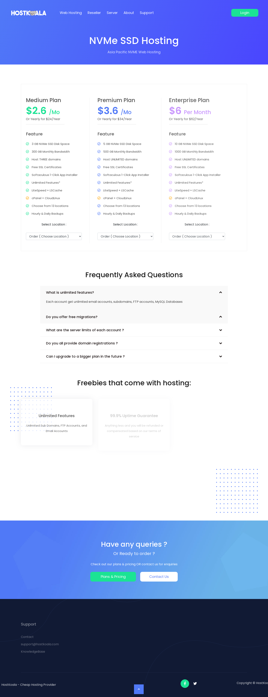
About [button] (129, 12)
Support (147, 12)
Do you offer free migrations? (71, 316)
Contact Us (159, 576)
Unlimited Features (57, 415)
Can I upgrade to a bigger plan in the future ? (85, 356)
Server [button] (112, 12)
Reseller (94, 12)
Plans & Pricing (113, 576)
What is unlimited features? (70, 292)
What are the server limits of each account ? (85, 330)
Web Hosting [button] (71, 12)
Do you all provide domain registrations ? (82, 343)
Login (244, 12)
